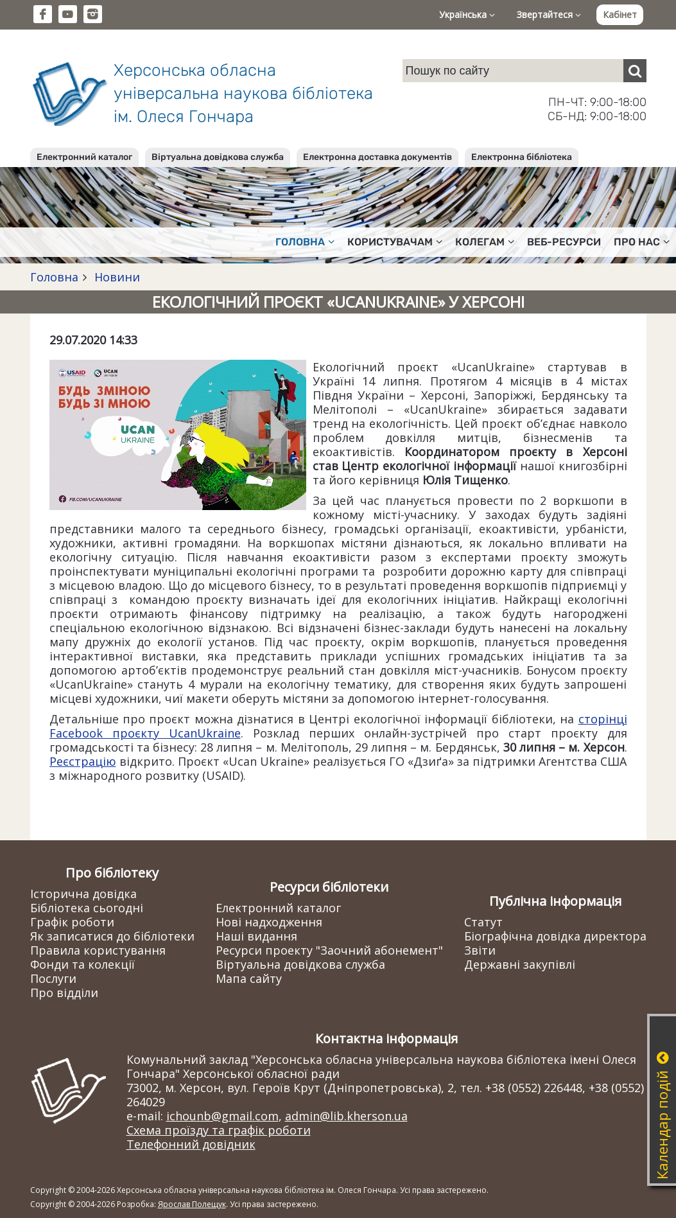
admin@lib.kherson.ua (346, 1116)
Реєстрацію (82, 761)
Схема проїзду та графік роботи (218, 1130)
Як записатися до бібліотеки (112, 936)
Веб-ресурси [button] (564, 242)
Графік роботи (72, 922)
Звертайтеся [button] (549, 14)
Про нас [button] (642, 242)
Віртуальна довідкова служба (218, 157)
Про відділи (64, 992)
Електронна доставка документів (377, 157)
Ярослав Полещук (192, 1204)
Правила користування (98, 950)
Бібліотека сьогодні (86, 907)
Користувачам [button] (394, 242)
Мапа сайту (249, 978)
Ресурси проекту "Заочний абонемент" (329, 950)
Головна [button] (304, 242)
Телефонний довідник (191, 1144)
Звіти (480, 950)
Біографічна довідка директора (555, 936)
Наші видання (256, 936)
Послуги (53, 978)
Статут (483, 922)
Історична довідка (83, 893)
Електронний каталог (84, 157)
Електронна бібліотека (521, 157)
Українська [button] (467, 14)
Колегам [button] (484, 242)
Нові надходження (269, 922)
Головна (54, 277)
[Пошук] (634, 70)
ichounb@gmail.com (222, 1116)
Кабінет (620, 14)
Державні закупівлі (519, 964)
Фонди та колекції (82, 964)
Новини (115, 277)
